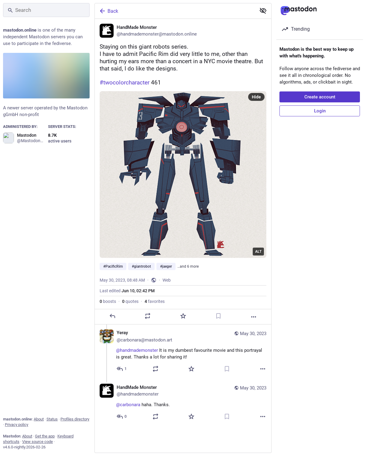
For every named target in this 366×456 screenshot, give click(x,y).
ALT (258, 251)
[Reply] (112, 316)
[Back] (175, 11)
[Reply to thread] (122, 368)
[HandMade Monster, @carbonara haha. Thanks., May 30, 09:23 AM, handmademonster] (183, 403)
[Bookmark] (218, 316)
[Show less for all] (263, 10)
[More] (253, 317)
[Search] (46, 10)
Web (166, 280)
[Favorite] (183, 316)
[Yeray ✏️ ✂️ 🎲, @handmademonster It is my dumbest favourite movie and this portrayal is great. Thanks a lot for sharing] (183, 351)
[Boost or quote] (147, 316)
